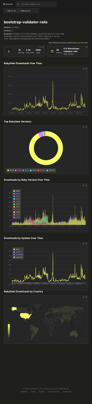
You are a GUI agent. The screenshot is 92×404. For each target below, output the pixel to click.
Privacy (33, 391)
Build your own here (80, 43)
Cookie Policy (67, 391)
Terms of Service (53, 391)
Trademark (24, 391)
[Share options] (40, 47)
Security (41, 391)
